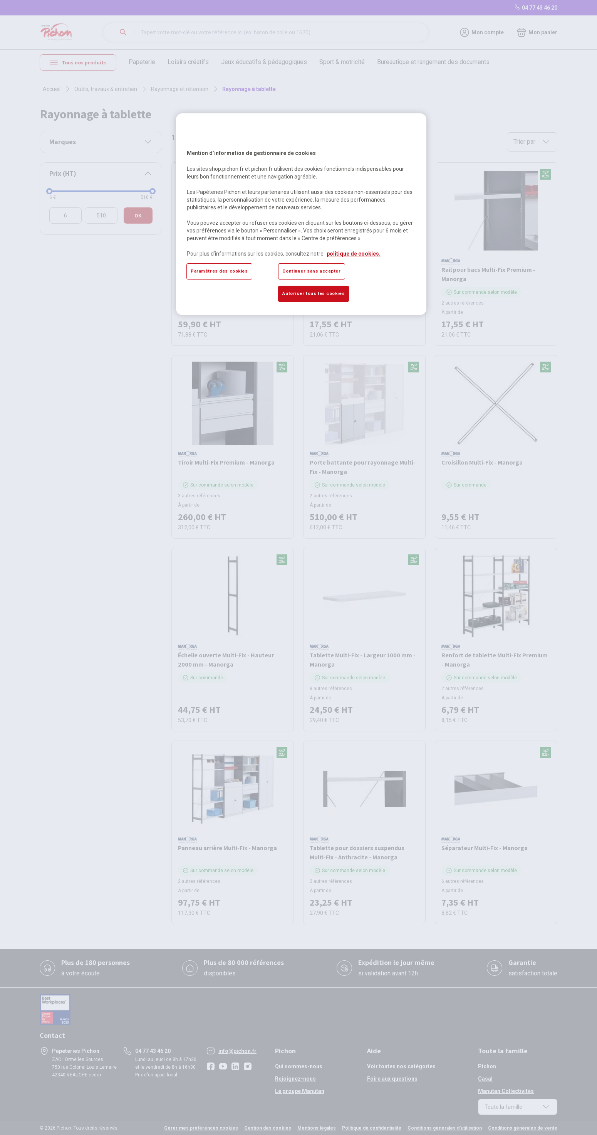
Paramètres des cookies (219, 271)
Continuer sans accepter (311, 271)
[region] (301, 214)
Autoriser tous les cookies (313, 293)
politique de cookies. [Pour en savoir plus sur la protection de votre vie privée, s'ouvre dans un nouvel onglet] (354, 254)
